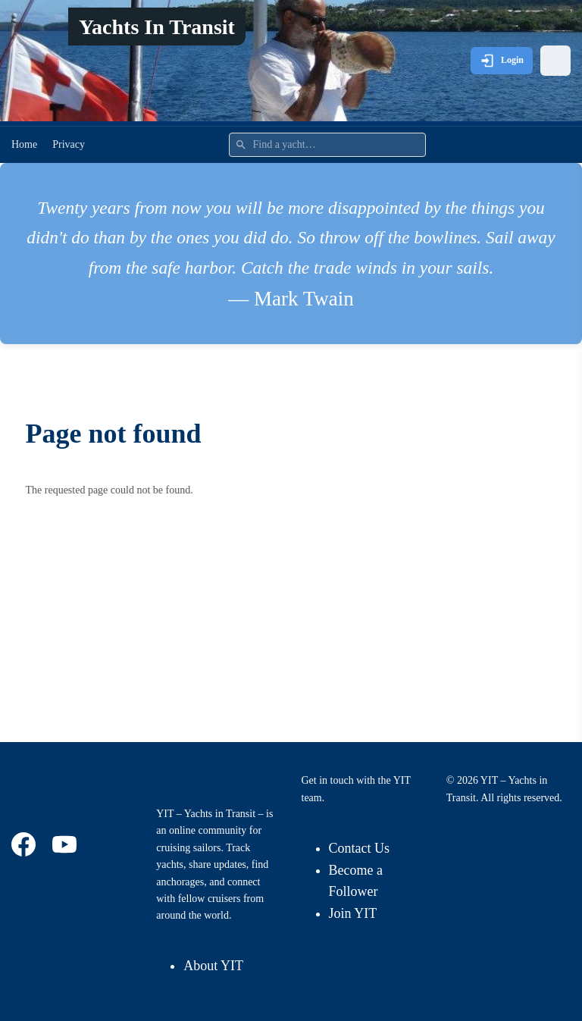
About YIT (213, 965)
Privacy (68, 144)
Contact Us (359, 848)
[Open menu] (555, 60)
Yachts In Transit (157, 27)
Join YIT (353, 913)
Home (24, 144)
